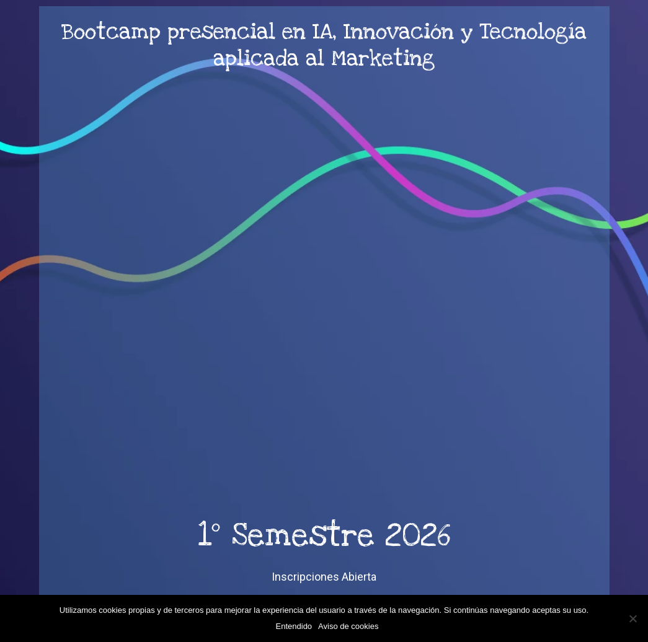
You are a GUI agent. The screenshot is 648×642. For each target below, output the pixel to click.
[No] (632, 618)
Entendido (294, 626)
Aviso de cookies (348, 626)
